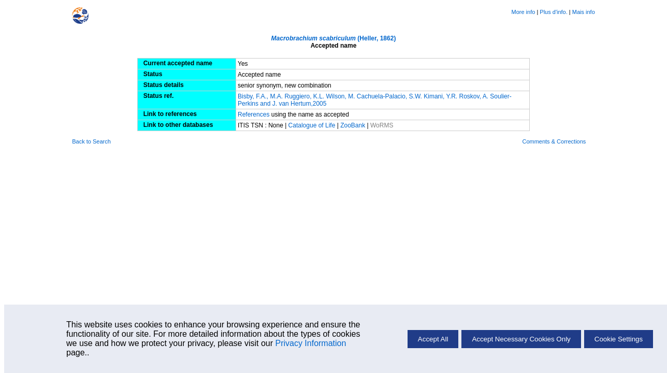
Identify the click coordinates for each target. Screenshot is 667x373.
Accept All (433, 339)
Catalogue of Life (312, 125)
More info (523, 12)
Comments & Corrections (554, 141)
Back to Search (91, 141)
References (254, 114)
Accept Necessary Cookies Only (521, 339)
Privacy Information (310, 343)
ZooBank (353, 125)
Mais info (583, 12)
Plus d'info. (553, 12)
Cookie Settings (618, 339)
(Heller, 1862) (333, 38)
